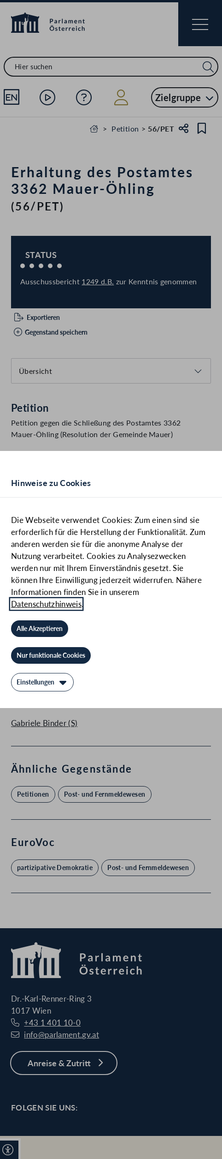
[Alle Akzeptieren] (39, 628)
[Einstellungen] (42, 682)
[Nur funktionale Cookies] (51, 655)
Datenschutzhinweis (46, 604)
